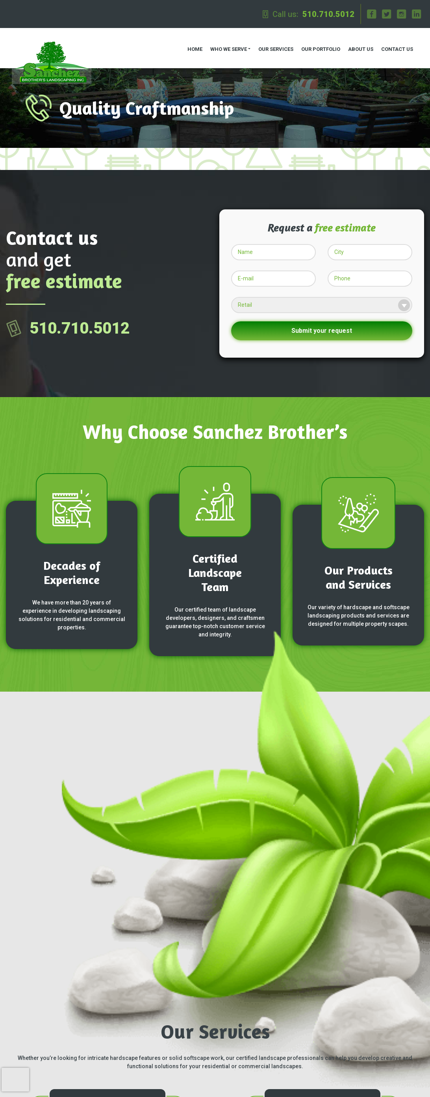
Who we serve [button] (224, 44)
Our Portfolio (316, 44)
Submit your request (321, 320)
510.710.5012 (328, 14)
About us (356, 44)
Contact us (393, 44)
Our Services (271, 44)
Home (190, 44)
